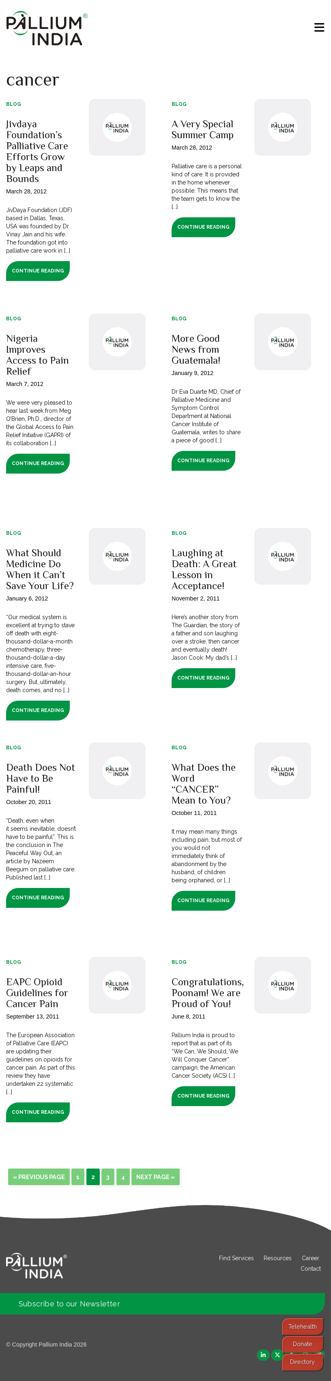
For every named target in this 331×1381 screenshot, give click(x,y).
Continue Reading (38, 271)
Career (310, 1258)
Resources (278, 1258)
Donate (302, 1343)
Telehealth (302, 1326)
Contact (311, 1268)
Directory (302, 1361)
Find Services (236, 1258)
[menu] (319, 27)
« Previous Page (39, 1176)
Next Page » (155, 1176)
